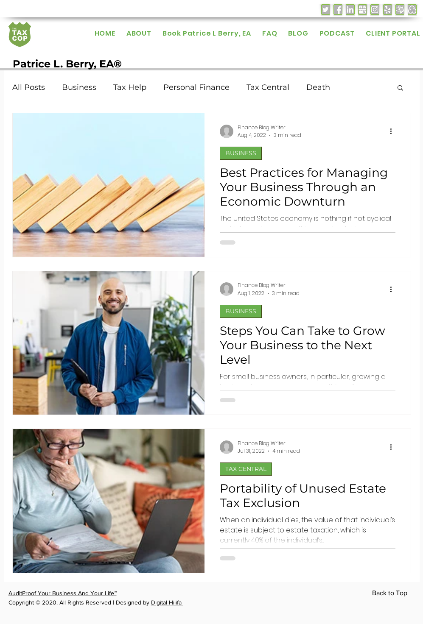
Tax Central (268, 87)
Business (79, 87)
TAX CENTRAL (245, 469)
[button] (400, 88)
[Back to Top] (391, 593)
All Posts (28, 87)
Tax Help (129, 87)
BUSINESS (240, 153)
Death (318, 87)
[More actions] (394, 131)
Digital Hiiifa (167, 602)
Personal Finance (196, 87)
